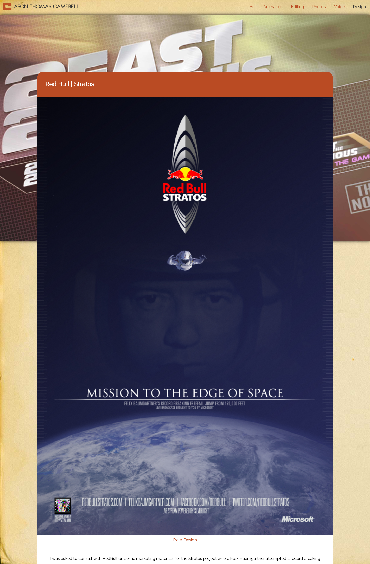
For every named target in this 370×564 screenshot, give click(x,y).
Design (359, 6)
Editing (297, 6)
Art (252, 6)
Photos (319, 6)
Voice (339, 6)
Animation (273, 6)
